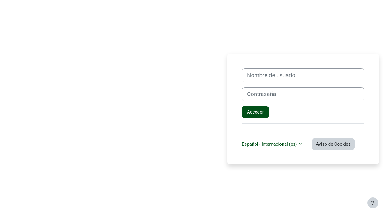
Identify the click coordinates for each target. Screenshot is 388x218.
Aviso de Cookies (333, 144)
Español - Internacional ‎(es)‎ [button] (270, 144)
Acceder (255, 112)
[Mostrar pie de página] (372, 202)
